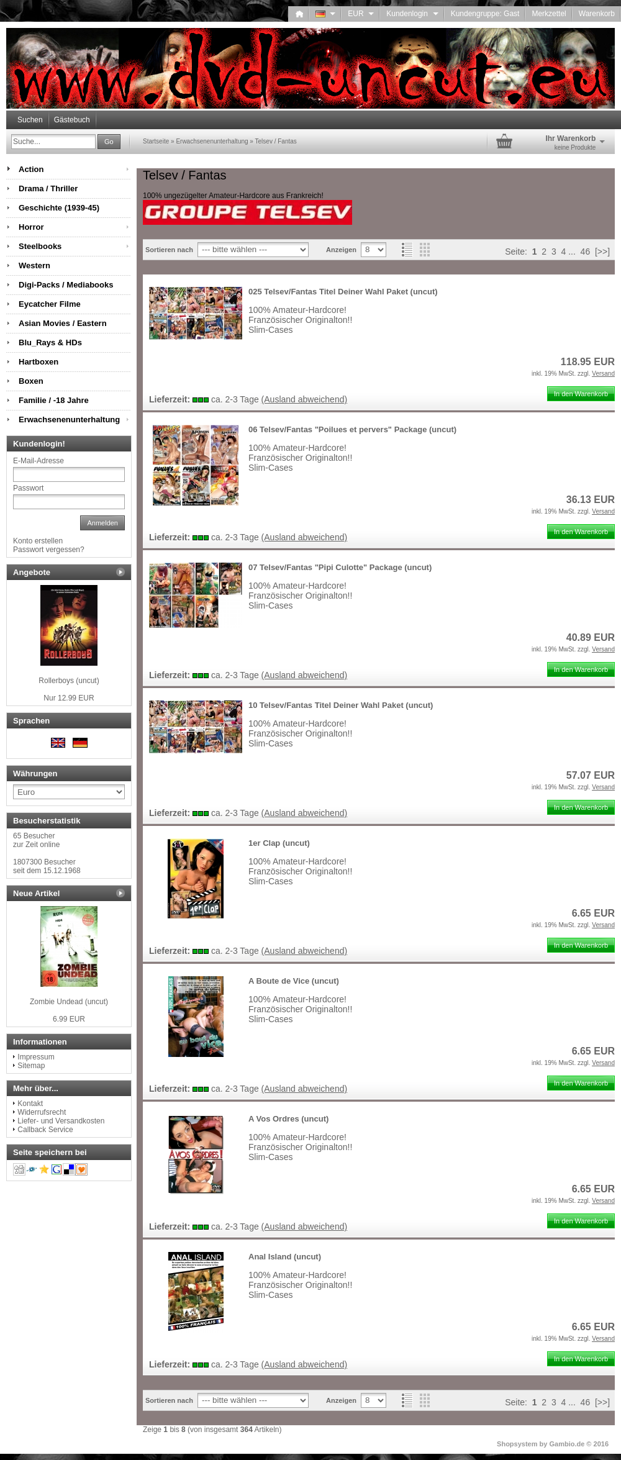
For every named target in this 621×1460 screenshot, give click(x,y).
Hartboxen (38, 361)
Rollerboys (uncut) (69, 680)
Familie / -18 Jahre (54, 400)
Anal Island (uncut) (284, 1256)
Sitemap (31, 1065)
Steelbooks (40, 246)
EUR (361, 13)
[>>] (602, 251)
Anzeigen (341, 249)
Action (31, 169)
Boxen (31, 381)
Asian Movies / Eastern (63, 323)
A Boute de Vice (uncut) (293, 981)
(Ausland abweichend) (304, 399)
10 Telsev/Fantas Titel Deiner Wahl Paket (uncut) (340, 705)
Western (34, 265)
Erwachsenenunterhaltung (69, 419)
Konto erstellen (38, 541)
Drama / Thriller (48, 188)
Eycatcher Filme (50, 304)
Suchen (30, 120)
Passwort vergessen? (48, 549)
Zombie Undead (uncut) (69, 1001)
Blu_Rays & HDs (50, 342)
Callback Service (45, 1129)
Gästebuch (72, 120)
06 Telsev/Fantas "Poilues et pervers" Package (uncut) (352, 429)
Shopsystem (517, 1444)
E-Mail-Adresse (38, 460)
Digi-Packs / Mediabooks (66, 284)
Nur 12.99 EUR (68, 698)
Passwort (28, 488)
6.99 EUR (69, 1019)
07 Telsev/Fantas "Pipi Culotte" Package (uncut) (340, 567)
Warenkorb (597, 13)
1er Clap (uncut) (279, 843)
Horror (31, 227)
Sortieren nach (169, 249)
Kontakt (30, 1103)
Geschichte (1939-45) (59, 207)
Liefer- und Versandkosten (60, 1121)
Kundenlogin (412, 13)
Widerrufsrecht (41, 1112)
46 (586, 251)
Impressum (35, 1057)
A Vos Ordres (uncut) (288, 1118)
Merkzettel (549, 13)
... (572, 251)
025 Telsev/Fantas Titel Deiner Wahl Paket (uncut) (343, 291)
